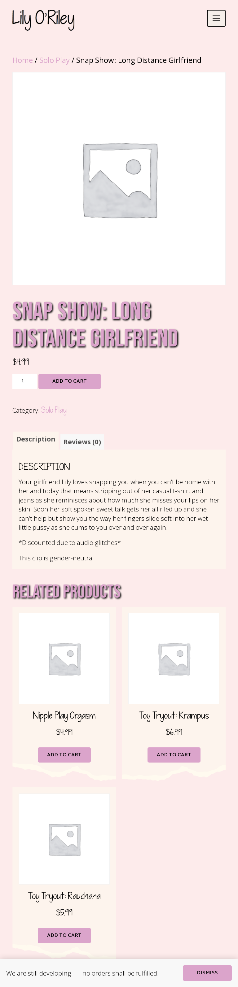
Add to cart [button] (64, 755)
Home (22, 60)
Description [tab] (35, 439)
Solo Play (54, 60)
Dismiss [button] (207, 973)
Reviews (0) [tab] (82, 442)
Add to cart (69, 381)
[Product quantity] (24, 381)
